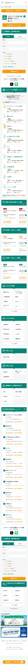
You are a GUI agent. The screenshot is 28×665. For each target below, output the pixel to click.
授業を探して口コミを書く (15, 25)
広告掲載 (3, 640)
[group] (10, 215)
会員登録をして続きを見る (14, 662)
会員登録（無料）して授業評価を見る (14, 10)
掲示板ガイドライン (17, 640)
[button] (26, 215)
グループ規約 (9, 647)
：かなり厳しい (8, 54)
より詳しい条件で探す (8, 66)
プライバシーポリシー (17, 647)
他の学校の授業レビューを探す (14, 76)
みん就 (6, 640)
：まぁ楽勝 (8, 61)
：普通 (7, 58)
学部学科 (20, 36)
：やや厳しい (8, 56)
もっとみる (22, 203)
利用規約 (10, 640)
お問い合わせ (24, 640)
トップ (2, 6)
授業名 (8, 36)
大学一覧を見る (14, 608)
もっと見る (14, 311)
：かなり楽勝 (9, 63)
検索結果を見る (14, 71)
